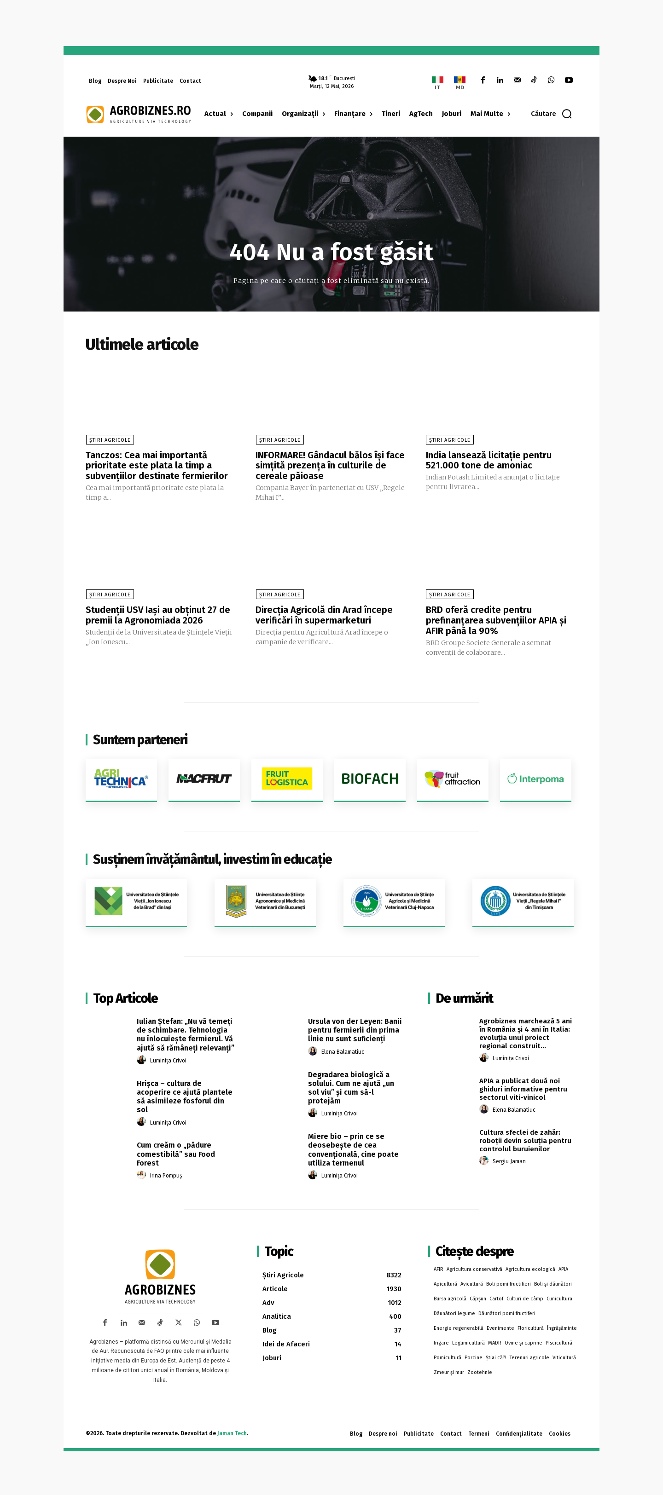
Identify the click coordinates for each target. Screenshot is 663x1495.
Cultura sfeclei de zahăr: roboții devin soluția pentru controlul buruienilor (525, 1138)
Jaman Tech (232, 1431)
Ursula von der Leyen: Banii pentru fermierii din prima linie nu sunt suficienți (355, 1028)
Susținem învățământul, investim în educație (212, 857)
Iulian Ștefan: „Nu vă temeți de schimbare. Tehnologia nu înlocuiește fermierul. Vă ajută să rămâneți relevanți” (185, 1032)
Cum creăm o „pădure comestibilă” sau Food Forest (176, 1151)
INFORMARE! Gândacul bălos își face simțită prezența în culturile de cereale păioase (330, 465)
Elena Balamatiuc (342, 1049)
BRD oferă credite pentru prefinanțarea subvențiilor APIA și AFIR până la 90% (496, 619)
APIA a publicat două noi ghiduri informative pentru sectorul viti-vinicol (523, 1086)
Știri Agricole (109, 440)
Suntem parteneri (140, 737)
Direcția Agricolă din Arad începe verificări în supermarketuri (324, 613)
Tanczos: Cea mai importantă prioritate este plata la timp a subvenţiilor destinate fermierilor (157, 465)
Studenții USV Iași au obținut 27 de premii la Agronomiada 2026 (158, 613)
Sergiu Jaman (509, 1159)
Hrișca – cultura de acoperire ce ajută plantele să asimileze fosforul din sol (185, 1094)
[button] (552, 113)
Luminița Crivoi (168, 1058)
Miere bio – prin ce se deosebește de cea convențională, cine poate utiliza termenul (353, 1147)
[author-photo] (143, 1058)
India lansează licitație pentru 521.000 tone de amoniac (489, 460)
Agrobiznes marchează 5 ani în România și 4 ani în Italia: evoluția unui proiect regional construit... (525, 1031)
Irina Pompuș (166, 1173)
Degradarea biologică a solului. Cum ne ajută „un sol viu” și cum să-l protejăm (351, 1085)
